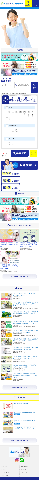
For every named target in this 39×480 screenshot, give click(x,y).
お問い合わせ (24, 472)
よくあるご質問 (24, 466)
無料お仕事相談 (5, 475)
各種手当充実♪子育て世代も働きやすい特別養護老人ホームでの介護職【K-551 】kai (9, 266)
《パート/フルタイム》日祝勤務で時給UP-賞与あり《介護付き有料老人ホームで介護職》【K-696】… (25, 304)
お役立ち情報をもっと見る (19, 440)
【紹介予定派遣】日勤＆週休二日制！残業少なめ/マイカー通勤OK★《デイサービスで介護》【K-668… (25, 375)
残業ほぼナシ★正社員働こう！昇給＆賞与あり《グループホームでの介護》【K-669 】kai (28, 244)
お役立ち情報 (4, 469)
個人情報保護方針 (5, 472)
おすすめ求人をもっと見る (19, 276)
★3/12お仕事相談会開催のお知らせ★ (24, 412)
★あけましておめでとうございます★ (25, 428)
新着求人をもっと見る (19, 387)
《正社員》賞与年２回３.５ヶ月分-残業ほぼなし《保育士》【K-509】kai (9, 244)
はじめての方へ (5, 466)
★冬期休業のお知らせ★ (21, 403)
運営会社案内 (24, 469)
